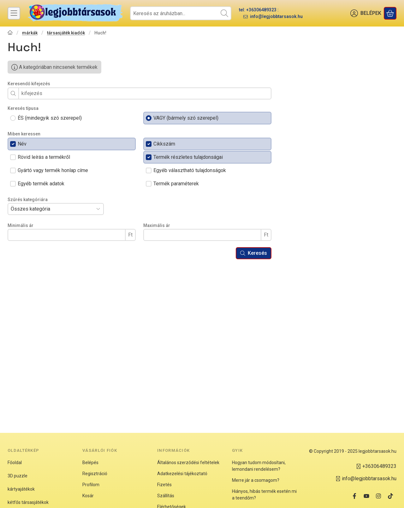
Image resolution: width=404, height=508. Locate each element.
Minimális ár (20, 225)
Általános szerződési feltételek (188, 462)
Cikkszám (164, 144)
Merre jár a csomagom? (255, 480)
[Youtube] (366, 496)
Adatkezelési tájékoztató (182, 473)
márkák (30, 32)
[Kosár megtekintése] (390, 13)
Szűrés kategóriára (28, 199)
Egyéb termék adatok (41, 184)
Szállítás (165, 495)
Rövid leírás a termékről (44, 157)
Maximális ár (156, 225)
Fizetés (164, 484)
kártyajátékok (21, 489)
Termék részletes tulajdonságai (188, 157)
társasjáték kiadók (66, 32)
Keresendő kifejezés (29, 83)
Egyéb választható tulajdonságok (189, 170)
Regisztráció (94, 473)
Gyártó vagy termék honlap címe (53, 170)
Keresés (253, 253)
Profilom (90, 484)
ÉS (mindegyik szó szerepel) (50, 118)
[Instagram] (378, 496)
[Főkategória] (10, 33)
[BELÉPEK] (366, 13)
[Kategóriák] (14, 13)
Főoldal (15, 462)
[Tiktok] (390, 496)
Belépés (90, 462)
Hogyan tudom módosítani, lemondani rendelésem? (259, 466)
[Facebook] (354, 496)
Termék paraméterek (176, 184)
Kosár (88, 495)
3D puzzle (17, 475)
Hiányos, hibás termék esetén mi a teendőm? (264, 494)
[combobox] (180, 13)
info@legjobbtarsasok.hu (276, 16)
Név (22, 144)
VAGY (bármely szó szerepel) (185, 118)
